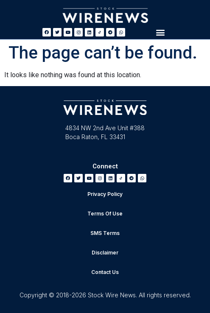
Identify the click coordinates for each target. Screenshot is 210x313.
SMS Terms (105, 233)
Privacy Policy (105, 194)
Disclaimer (105, 252)
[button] (161, 32)
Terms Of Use (105, 213)
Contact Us (105, 272)
